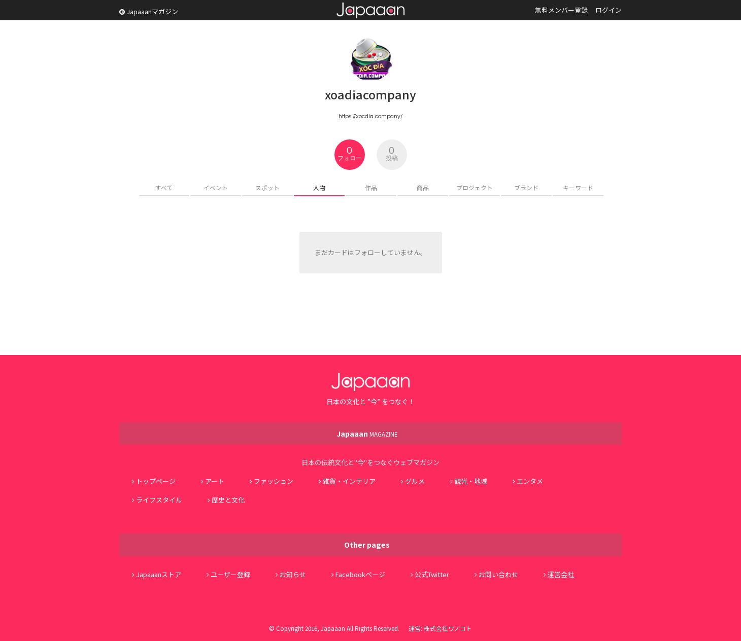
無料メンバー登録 (561, 10)
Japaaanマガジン (148, 11)
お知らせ (293, 574)
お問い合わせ (498, 574)
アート (214, 481)
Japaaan (370, 10)
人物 (319, 187)
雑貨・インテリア (349, 481)
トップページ (156, 481)
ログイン (608, 10)
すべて (164, 187)
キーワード (578, 187)
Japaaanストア (158, 574)
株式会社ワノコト (448, 628)
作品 (371, 187)
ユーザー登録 (230, 574)
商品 (423, 187)
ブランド (526, 187)
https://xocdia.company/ (370, 116)
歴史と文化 (228, 500)
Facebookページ (360, 574)
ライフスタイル (159, 500)
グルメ (415, 481)
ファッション (273, 481)
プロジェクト (474, 187)
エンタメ (530, 481)
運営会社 (561, 574)
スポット (267, 187)
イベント (216, 187)
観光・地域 (470, 481)
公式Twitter (432, 574)
